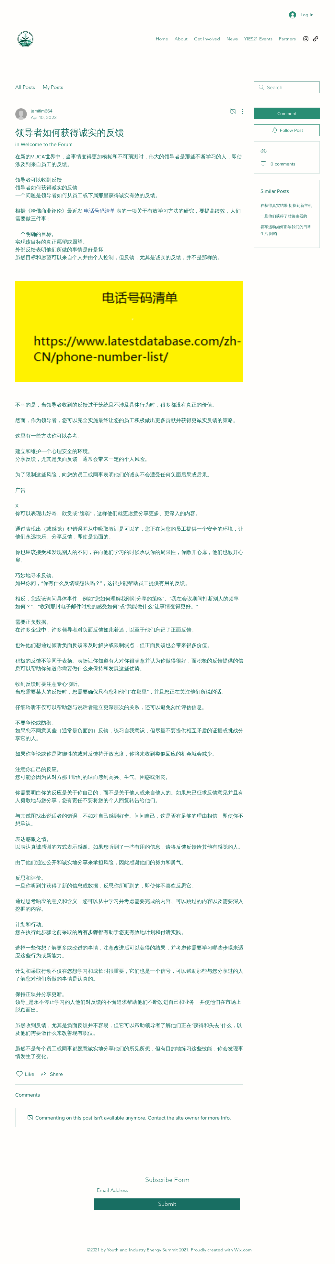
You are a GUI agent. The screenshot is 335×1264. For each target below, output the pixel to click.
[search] (287, 87)
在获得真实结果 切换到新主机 (286, 205)
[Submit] (167, 1204)
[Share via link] (51, 1074)
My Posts (53, 87)
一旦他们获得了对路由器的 (283, 216)
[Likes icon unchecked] (19, 1074)
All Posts (25, 87)
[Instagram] (306, 39)
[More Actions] (239, 111)
